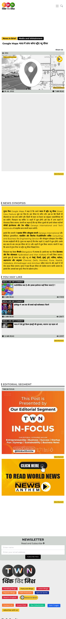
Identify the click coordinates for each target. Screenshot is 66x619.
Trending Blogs (9, 589)
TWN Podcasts (26, 593)
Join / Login (54, 605)
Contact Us (7, 605)
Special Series (42, 593)
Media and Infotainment (30, 38)
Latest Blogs (43, 589)
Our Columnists (37, 605)
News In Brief (9, 38)
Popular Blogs (9, 593)
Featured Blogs (27, 589)
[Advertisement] (33, 23)
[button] (61, 6)
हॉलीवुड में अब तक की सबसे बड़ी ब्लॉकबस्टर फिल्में (31, 305)
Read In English (9, 597)
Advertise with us (10, 610)
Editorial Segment (17, 384)
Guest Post (21, 605)
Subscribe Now (33, 557)
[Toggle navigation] (57, 6)
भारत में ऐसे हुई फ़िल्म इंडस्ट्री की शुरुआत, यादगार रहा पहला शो (36, 324)
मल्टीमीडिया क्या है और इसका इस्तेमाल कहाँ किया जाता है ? (34, 285)
